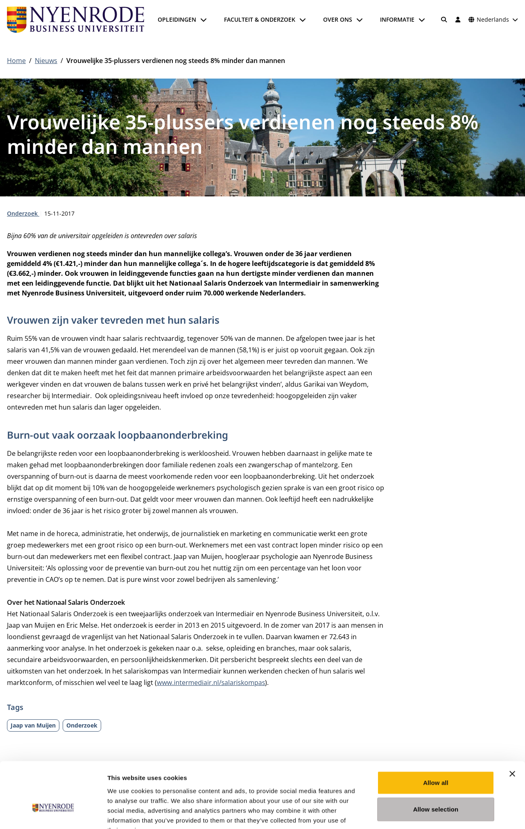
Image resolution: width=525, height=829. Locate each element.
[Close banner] (512, 723)
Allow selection (436, 759)
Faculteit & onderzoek (259, 19)
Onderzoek (23, 213)
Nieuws (46, 60)
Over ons (337, 19)
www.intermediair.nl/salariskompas (211, 682)
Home (16, 60)
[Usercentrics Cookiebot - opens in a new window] (53, 813)
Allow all (435, 732)
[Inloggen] (458, 19)
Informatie (397, 19)
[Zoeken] (444, 19)
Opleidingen (177, 19)
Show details (430, 812)
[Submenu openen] (203, 19)
